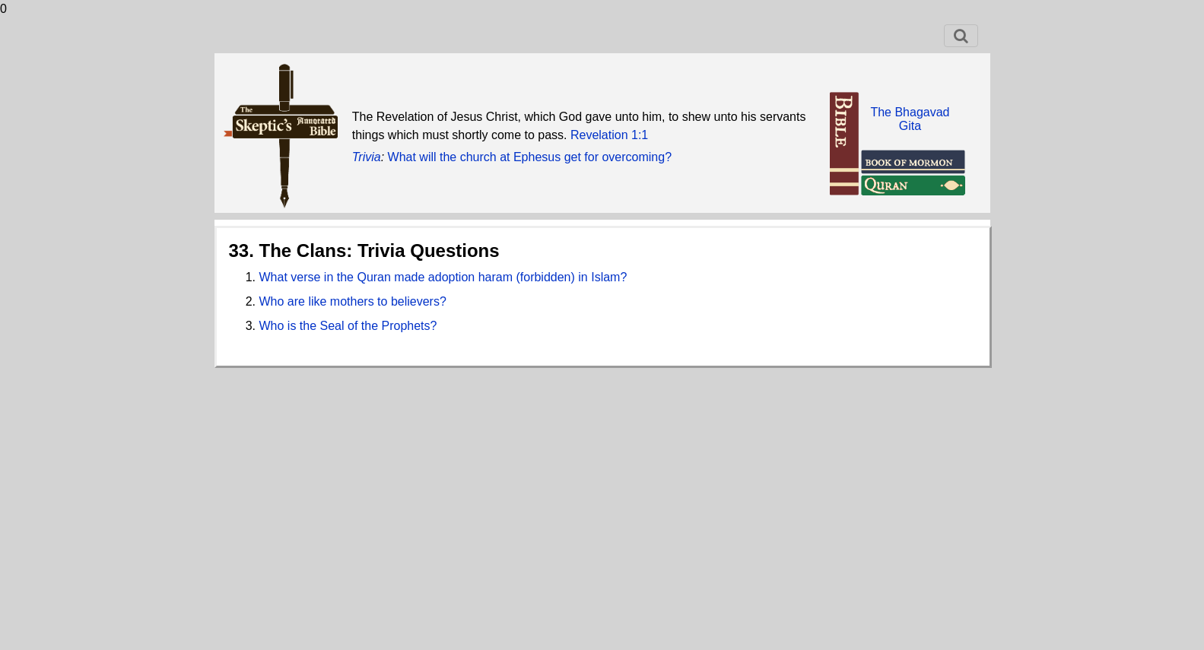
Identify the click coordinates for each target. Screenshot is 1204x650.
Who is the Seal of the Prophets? (348, 325)
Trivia (366, 157)
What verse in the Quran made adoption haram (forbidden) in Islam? (443, 277)
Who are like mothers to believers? (352, 301)
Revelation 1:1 (609, 134)
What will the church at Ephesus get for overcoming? (530, 157)
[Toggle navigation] (961, 35)
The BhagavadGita (909, 119)
